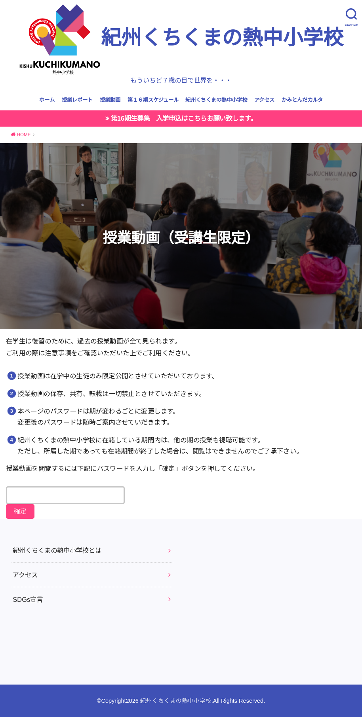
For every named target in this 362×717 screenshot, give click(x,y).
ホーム (47, 100)
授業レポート (77, 100)
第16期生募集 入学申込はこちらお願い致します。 (184, 118)
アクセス (264, 100)
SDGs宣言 (28, 599)
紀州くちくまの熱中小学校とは (57, 550)
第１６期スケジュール (153, 100)
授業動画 (110, 100)
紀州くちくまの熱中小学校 (181, 39)
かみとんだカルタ (302, 100)
